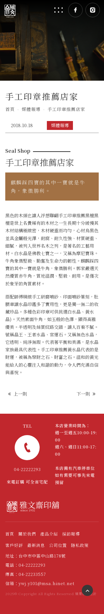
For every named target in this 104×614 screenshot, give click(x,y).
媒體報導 (31, 109)
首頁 (10, 109)
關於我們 (27, 534)
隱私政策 (80, 545)
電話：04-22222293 (25, 565)
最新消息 (36, 545)
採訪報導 (71, 534)
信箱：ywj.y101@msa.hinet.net (40, 583)
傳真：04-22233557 (25, 574)
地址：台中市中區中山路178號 (35, 556)
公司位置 (58, 545)
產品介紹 (49, 534)
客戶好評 (14, 545)
